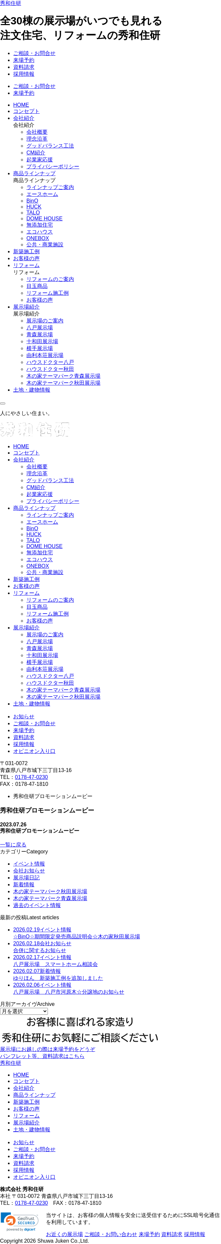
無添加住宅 (39, 225)
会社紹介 (23, 118)
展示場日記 (26, 877)
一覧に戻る (13, 844)
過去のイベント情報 (37, 905)
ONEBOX (37, 238)
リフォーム (26, 265)
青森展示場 (39, 334)
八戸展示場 (39, 327)
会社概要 (37, 132)
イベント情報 (29, 864)
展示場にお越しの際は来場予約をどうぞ (47, 1049)
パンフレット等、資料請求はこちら (42, 1056)
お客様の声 (26, 258)
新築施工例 (26, 251)
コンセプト (26, 111)
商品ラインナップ (34, 173)
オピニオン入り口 (34, 751)
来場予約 (23, 60)
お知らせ (23, 716)
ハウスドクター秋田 (50, 369)
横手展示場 (39, 348)
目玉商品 (37, 286)
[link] (19, 1222)
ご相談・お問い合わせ (110, 1234)
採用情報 (23, 74)
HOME (21, 105)
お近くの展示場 (64, 1234)
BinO (32, 201)
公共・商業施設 (44, 244)
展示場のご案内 (44, 320)
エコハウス (39, 232)
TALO (33, 212)
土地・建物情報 (31, 390)
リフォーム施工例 (47, 293)
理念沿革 (37, 139)
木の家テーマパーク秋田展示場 (63, 383)
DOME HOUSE (44, 218)
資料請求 (23, 67)
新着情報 (23, 884)
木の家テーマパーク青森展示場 (63, 376)
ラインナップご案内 (50, 187)
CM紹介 (35, 152)
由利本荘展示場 (44, 355)
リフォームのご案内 (50, 279)
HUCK (33, 206)
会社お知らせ (29, 870)
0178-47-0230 (31, 777)
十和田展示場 (42, 341)
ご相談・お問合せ (34, 53)
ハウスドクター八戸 (50, 362)
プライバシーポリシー (52, 166)
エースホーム (42, 194)
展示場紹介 (26, 307)
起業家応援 (39, 159)
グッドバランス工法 (50, 146)
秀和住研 (10, 3)
